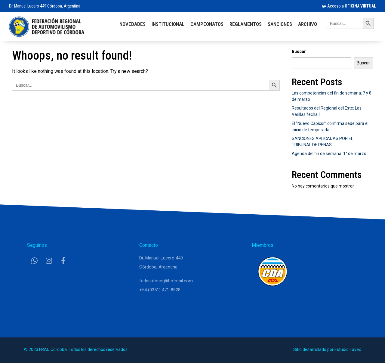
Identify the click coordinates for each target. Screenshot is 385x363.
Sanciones (280, 24)
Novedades (132, 24)
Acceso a (349, 6)
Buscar (299, 51)
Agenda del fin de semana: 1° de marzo (329, 153)
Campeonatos (206, 24)
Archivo (307, 24)
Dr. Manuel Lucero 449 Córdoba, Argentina (44, 6)
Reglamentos (245, 24)
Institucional (168, 24)
